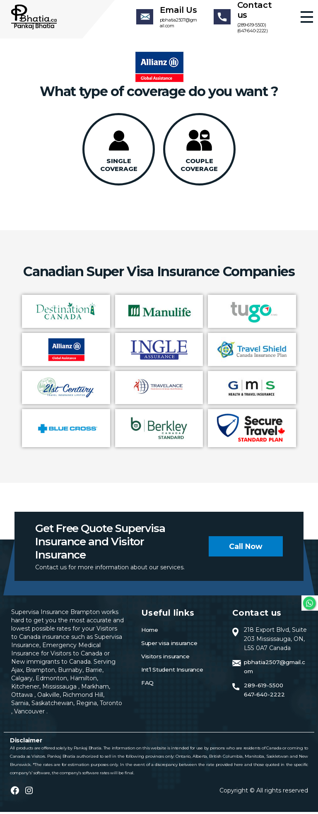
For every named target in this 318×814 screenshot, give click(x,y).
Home (150, 632)
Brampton (40, 672)
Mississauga (60, 688)
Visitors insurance (167, 658)
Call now (246, 548)
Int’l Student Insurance (174, 671)
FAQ (147, 685)
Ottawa (22, 697)
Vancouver (30, 713)
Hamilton (82, 680)
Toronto (111, 705)
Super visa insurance (171, 645)
